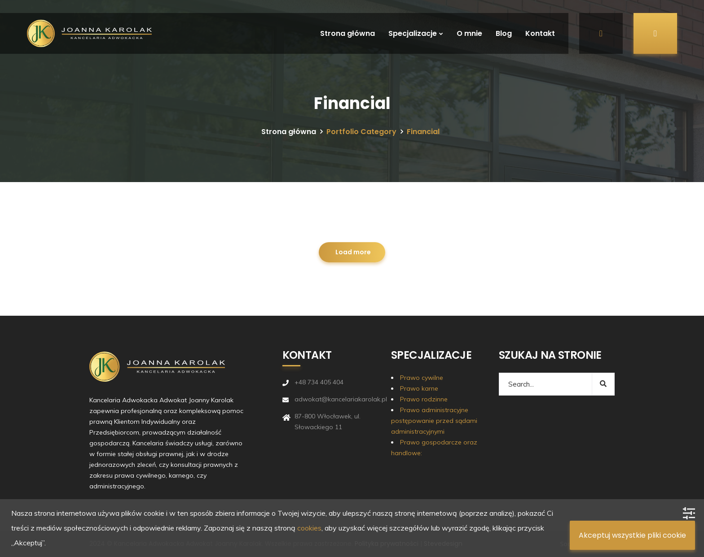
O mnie (469, 33)
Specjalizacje (412, 33)
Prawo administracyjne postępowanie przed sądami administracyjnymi (434, 420)
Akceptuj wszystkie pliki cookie (632, 535)
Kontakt (540, 33)
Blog (504, 33)
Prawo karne (419, 388)
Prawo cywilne (421, 378)
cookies (309, 527)
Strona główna (347, 33)
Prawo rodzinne (424, 399)
